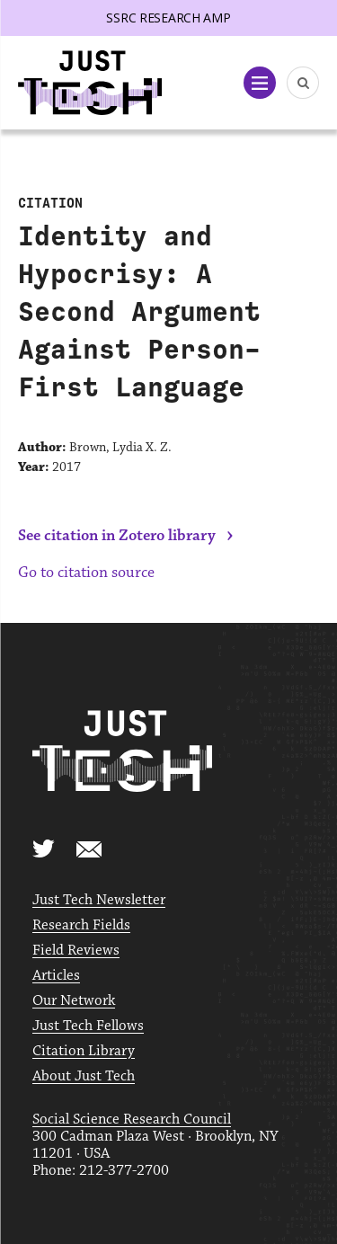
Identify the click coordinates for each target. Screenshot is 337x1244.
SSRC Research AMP (168, 17)
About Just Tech (83, 1076)
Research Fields (81, 925)
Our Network (73, 1000)
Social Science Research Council (131, 1119)
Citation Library (83, 1051)
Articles (56, 975)
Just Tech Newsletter (98, 900)
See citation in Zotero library (117, 536)
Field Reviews (76, 950)
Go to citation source (86, 572)
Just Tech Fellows (88, 1026)
